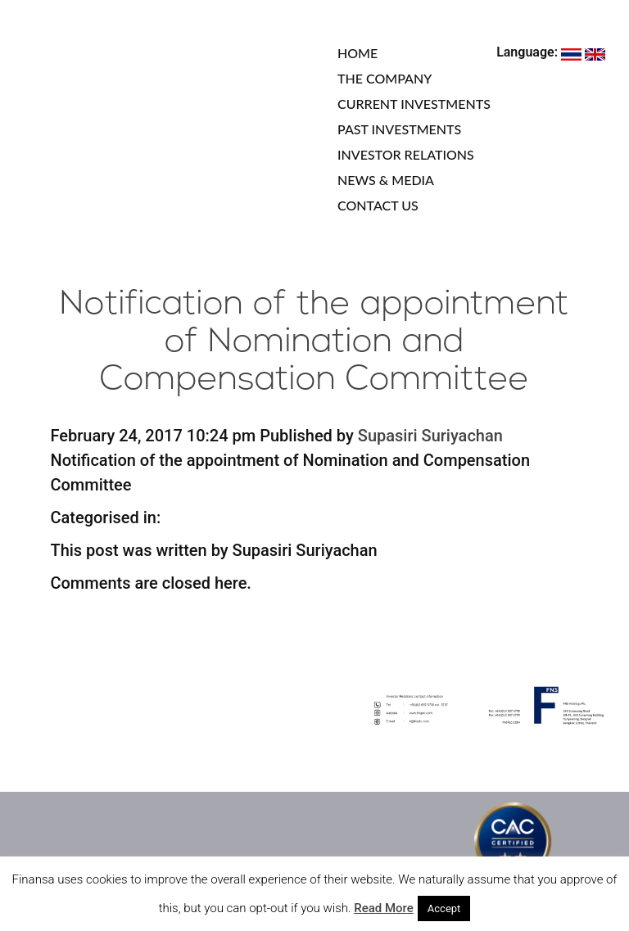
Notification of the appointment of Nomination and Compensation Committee (314, 342)
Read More (384, 908)
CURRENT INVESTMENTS (414, 103)
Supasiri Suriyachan (430, 435)
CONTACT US (378, 205)
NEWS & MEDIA (385, 180)
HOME (357, 53)
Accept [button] (444, 908)
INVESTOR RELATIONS (405, 154)
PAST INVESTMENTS (399, 129)
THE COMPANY (384, 78)
